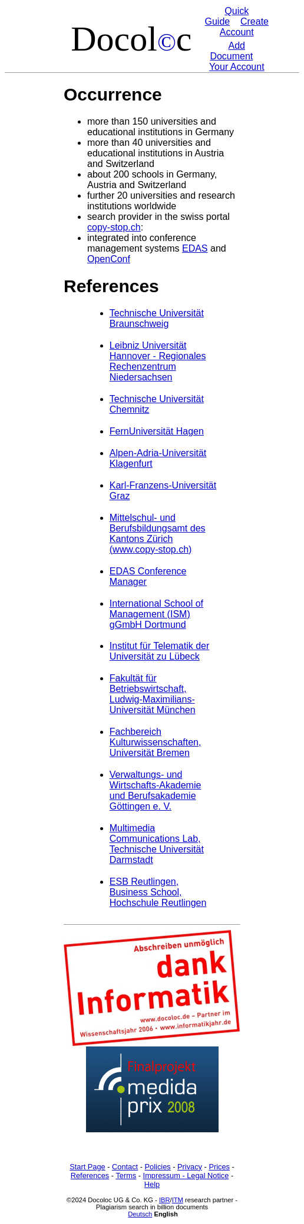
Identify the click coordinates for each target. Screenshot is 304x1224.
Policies (158, 1166)
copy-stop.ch (114, 227)
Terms (125, 1175)
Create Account (244, 26)
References (90, 1175)
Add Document (231, 51)
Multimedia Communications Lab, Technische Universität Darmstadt (157, 844)
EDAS (195, 248)
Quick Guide (226, 16)
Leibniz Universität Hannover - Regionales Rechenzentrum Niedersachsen (158, 361)
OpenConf (108, 259)
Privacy (189, 1166)
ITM (177, 1199)
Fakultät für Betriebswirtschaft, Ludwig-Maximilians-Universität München (153, 694)
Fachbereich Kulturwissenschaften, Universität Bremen (155, 742)
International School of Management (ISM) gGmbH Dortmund (156, 614)
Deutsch (140, 1214)
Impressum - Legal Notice (186, 1175)
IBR (164, 1199)
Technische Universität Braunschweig (157, 318)
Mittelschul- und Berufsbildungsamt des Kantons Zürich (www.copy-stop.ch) (158, 533)
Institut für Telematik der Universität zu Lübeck (160, 651)
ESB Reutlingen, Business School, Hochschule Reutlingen (158, 892)
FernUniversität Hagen (157, 431)
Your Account (237, 67)
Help (152, 1184)
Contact (125, 1166)
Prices (219, 1166)
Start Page (87, 1166)
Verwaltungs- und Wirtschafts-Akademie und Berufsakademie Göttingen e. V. (155, 790)
